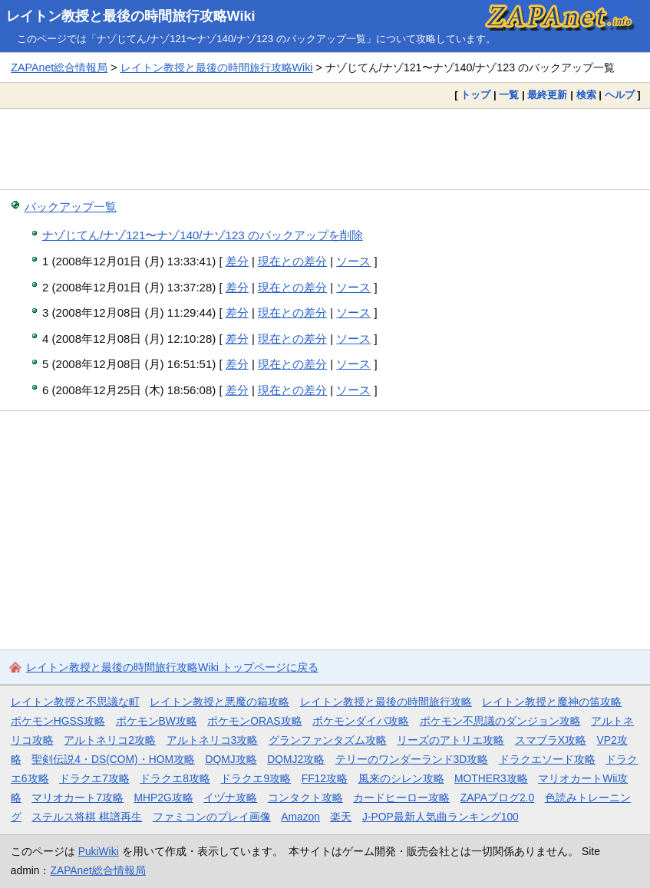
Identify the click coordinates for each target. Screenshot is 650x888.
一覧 (509, 94)
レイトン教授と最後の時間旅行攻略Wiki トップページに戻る (172, 667)
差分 (237, 261)
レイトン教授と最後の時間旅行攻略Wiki (131, 16)
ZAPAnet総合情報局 (59, 67)
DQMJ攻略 (231, 759)
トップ (475, 94)
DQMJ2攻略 (296, 759)
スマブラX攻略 (550, 740)
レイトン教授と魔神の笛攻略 (552, 702)
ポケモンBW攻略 (156, 721)
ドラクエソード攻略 (547, 759)
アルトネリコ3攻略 (213, 740)
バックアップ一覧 (71, 206)
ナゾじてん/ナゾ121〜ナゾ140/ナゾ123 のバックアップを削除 (202, 235)
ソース (353, 261)
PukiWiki (98, 851)
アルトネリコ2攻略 (110, 740)
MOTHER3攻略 (491, 778)
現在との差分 (292, 261)
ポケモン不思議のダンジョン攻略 (500, 721)
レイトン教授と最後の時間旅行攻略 (386, 702)
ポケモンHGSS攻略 (58, 721)
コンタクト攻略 (305, 797)
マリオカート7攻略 (77, 797)
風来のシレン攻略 (401, 778)
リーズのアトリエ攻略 (450, 740)
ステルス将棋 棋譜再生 (86, 817)
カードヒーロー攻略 (401, 797)
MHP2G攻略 (163, 797)
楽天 (340, 817)
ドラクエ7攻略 (94, 778)
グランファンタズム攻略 (328, 740)
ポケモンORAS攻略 (254, 721)
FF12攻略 (325, 778)
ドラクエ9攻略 (255, 778)
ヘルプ (620, 94)
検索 (586, 94)
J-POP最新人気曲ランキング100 (440, 817)
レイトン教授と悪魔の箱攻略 (219, 702)
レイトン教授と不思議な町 (75, 702)
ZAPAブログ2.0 (497, 797)
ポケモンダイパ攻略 (360, 721)
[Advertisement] (325, 148)
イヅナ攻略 (230, 797)
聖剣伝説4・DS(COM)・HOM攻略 (113, 759)
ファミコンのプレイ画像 (212, 817)
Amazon (300, 817)
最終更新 (547, 94)
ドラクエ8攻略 (175, 778)
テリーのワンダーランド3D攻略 (412, 759)
